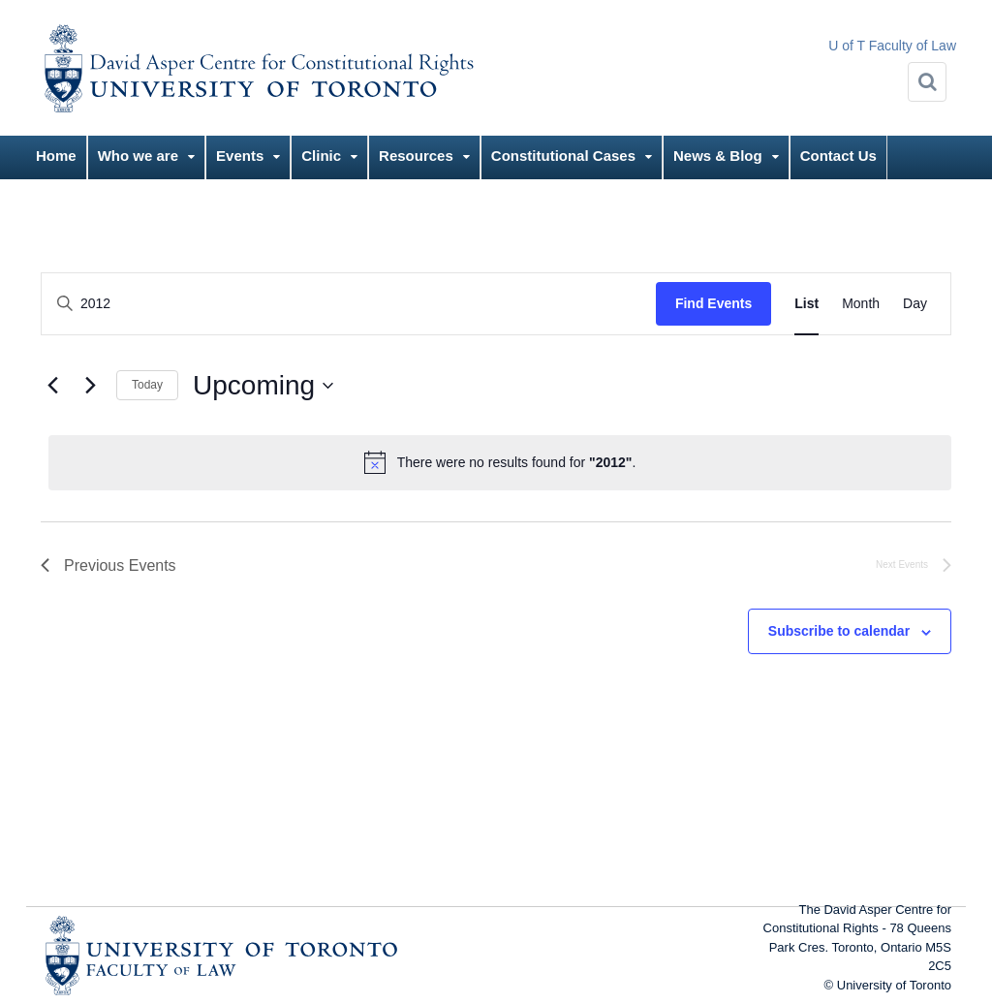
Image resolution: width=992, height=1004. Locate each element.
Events (240, 155)
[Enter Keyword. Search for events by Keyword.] (349, 303)
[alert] (499, 462)
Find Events (713, 303)
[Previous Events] (52, 385)
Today (147, 385)
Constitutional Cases (563, 155)
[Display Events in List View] (806, 303)
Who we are (138, 155)
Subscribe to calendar (839, 631)
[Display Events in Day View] (915, 303)
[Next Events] (90, 385)
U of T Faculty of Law (892, 45)
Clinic (321, 155)
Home (56, 155)
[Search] (927, 82)
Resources (416, 155)
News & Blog (717, 155)
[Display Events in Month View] (861, 303)
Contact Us (838, 155)
